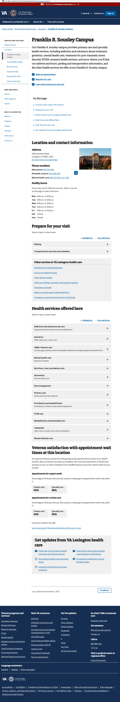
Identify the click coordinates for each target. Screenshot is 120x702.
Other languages (28, 669)
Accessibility (7, 687)
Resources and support (101, 630)
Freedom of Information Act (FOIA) (43, 687)
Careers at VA (36, 649)
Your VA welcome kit (39, 657)
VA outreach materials (40, 653)
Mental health (7, 637)
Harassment (66, 687)
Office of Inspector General (85, 687)
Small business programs (12, 648)
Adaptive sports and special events (13, 643)
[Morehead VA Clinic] (15, 76)
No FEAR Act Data (64, 690)
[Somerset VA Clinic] (15, 81)
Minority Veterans (8, 629)
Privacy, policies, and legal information (18, 690)
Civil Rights (20, 687)
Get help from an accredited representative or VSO (43, 631)
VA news (64, 618)
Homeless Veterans (9, 621)
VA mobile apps (37, 636)
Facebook (65, 630)
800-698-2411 (96, 643)
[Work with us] (15, 135)
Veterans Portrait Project (13, 694)
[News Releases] (15, 99)
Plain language (106, 687)
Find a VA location (98, 660)
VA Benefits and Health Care (15, 22)
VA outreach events (9, 652)
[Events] (15, 94)
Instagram (65, 634)
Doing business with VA (41, 645)
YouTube (65, 647)
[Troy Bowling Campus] (15, 62)
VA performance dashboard (96, 690)
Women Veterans (8, 625)
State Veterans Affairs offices (43, 640)
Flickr (63, 643)
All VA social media (69, 651)
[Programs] (15, 121)
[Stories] (15, 103)
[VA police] (15, 130)
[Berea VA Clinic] (15, 66)
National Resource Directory (13, 656)
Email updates (67, 626)
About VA (37, 22)
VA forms (35, 618)
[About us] (15, 116)
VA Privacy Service (46, 690)
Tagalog (14, 669)
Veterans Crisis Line (99, 620)
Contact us (99, 13)
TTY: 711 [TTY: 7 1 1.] (94, 648)
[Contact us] (15, 140)
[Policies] (15, 126)
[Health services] (15, 45)
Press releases (67, 622)
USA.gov (78, 690)
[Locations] (15, 49)
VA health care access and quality (42, 624)
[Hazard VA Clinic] (15, 71)
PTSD (3, 633)
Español (4, 669)
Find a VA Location (56, 22)
